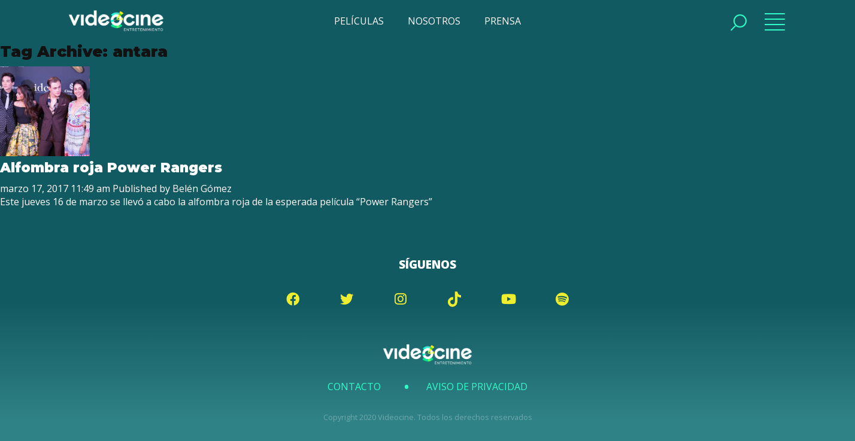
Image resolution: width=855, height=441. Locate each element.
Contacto (354, 386)
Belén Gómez (202, 188)
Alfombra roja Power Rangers (111, 167)
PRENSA (502, 21)
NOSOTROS (434, 21)
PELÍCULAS (359, 21)
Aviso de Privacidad (476, 386)
